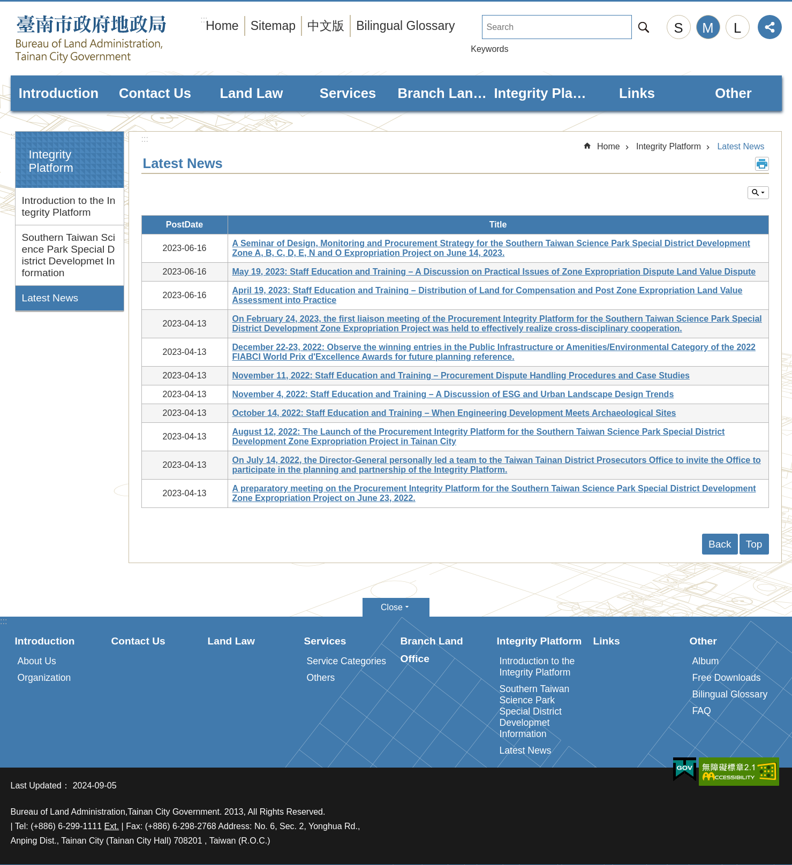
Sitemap (273, 26)
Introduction (59, 93)
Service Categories (347, 661)
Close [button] (392, 607)
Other (733, 93)
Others (321, 677)
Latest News (50, 297)
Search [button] (643, 27)
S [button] (678, 27)
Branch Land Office (444, 93)
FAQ (701, 710)
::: (14, 135)
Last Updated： (40, 785)
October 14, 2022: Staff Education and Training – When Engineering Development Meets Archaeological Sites (454, 413)
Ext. (111, 826)
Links (637, 93)
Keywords (489, 49)
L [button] (737, 27)
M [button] (707, 27)
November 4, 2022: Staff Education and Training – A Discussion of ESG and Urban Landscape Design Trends (453, 394)
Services (348, 93)
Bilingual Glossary (405, 26)
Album (705, 661)
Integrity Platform (540, 93)
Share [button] (770, 27)
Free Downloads (726, 677)
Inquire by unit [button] (758, 192)
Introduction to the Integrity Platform (69, 206)
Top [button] (754, 544)
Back (719, 544)
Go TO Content (5, 5)
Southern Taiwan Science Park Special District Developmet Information (69, 255)
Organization (44, 677)
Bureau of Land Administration (112, 39)
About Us (37, 661)
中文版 (325, 26)
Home (222, 26)
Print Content (762, 164)
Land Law (251, 93)
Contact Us (155, 93)
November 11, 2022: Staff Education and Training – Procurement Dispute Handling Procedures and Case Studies (461, 375)
